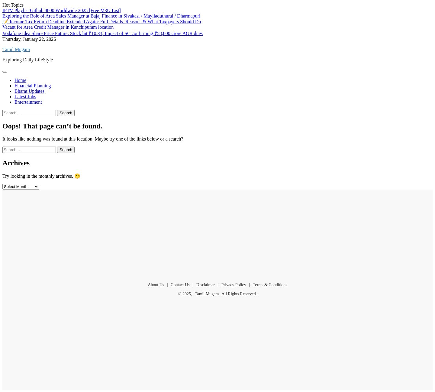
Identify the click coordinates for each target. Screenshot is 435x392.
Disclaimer (205, 285)
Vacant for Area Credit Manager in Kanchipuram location (58, 27)
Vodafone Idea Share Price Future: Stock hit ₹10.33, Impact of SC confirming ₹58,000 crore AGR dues (102, 33)
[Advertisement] (217, 233)
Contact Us (180, 285)
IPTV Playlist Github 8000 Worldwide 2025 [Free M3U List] (61, 10)
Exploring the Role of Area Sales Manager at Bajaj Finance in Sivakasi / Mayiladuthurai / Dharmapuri (101, 15)
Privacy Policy (233, 285)
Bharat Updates (29, 91)
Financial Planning (32, 85)
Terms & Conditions (270, 285)
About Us (156, 285)
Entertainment (28, 102)
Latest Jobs (25, 96)
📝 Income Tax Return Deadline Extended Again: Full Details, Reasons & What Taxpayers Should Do (101, 21)
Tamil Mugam (16, 49)
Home (20, 80)
